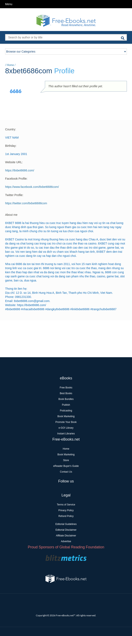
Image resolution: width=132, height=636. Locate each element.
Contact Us (66, 471)
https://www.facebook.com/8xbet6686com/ (32, 186)
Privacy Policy (66, 510)
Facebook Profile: (16, 178)
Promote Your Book (65, 422)
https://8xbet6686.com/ (19, 170)
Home (10, 65)
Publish (66, 404)
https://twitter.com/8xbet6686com (26, 203)
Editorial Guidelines (65, 524)
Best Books (66, 393)
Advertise (66, 541)
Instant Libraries (66, 433)
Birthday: (10, 145)
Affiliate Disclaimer (66, 535)
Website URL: (14, 162)
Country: (10, 129)
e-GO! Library (66, 427)
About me (11, 214)
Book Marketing (65, 416)
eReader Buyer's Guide (66, 466)
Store (66, 460)
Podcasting (66, 410)
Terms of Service (66, 504)
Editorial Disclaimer (66, 529)
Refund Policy (66, 516)
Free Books (66, 387)
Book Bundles (66, 399)
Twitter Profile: (14, 195)
